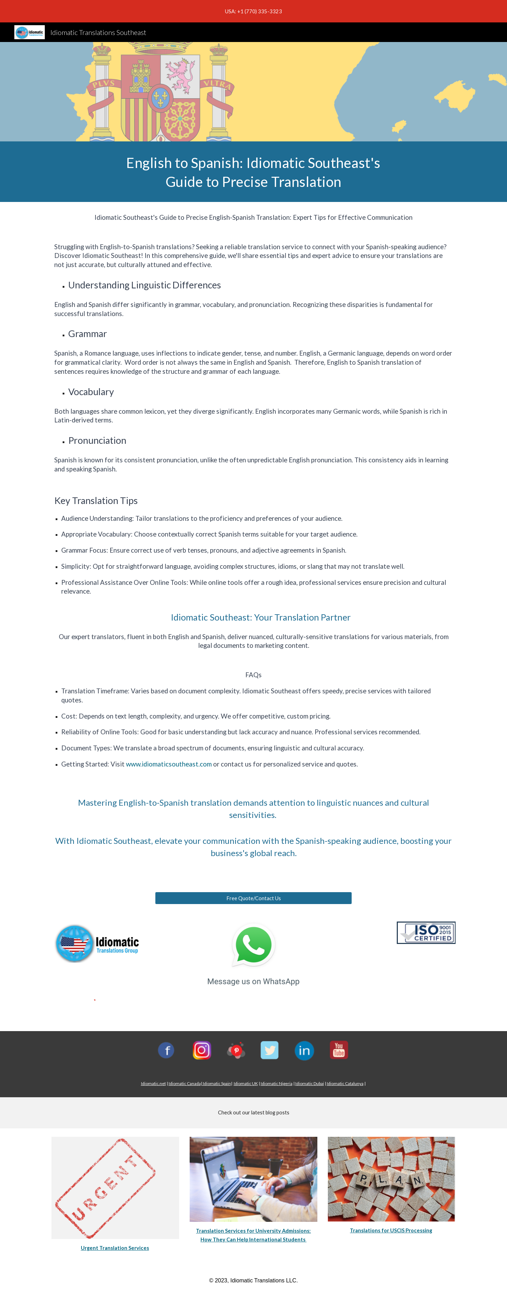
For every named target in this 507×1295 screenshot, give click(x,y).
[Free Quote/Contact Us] (253, 898)
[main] (254, 172)
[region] (253, 11)
